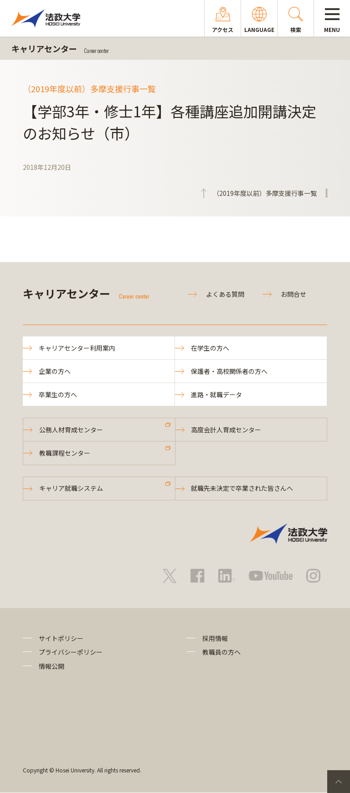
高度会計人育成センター (226, 430)
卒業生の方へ (58, 394)
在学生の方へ (210, 347)
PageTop (338, 781)
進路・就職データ (216, 394)
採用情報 (215, 638)
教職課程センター (64, 453)
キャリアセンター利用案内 (77, 347)
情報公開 (51, 666)
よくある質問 (225, 294)
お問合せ (293, 294)
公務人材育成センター (71, 430)
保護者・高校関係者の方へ (229, 371)
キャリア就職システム (71, 489)
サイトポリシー (61, 638)
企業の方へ (55, 371)
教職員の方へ (221, 652)
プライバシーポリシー (71, 652)
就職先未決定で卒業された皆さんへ (242, 489)
